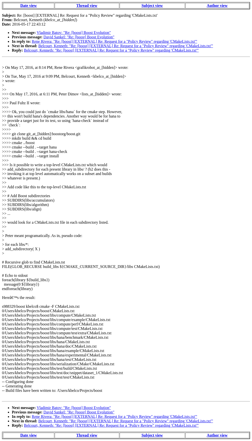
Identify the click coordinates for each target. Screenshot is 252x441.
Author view (217, 5)
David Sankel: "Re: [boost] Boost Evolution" (79, 37)
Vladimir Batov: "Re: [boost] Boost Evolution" (74, 32)
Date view (28, 5)
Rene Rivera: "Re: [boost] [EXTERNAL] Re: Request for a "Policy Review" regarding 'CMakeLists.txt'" (114, 41)
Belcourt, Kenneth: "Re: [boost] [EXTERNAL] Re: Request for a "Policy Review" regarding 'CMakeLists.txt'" (125, 46)
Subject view (152, 5)
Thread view (86, 5)
